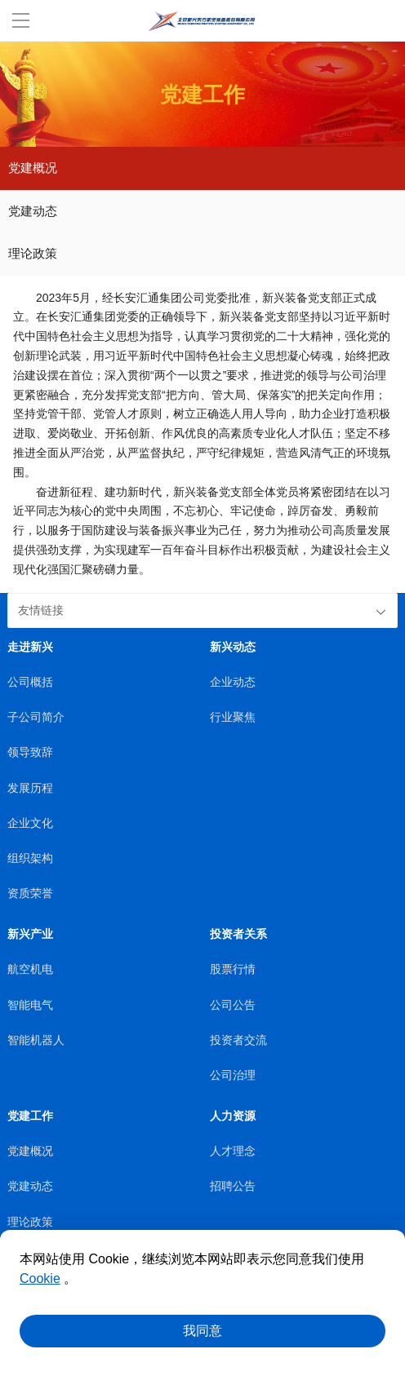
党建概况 (32, 168)
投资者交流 (238, 1040)
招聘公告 (233, 1186)
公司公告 (233, 1005)
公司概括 (30, 682)
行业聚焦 (233, 717)
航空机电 (30, 969)
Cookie (40, 1278)
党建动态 (32, 211)
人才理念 (233, 1151)
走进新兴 (30, 647)
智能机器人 (36, 1040)
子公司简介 (36, 717)
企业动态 (233, 682)
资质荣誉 (30, 893)
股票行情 (233, 969)
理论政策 (32, 253)
